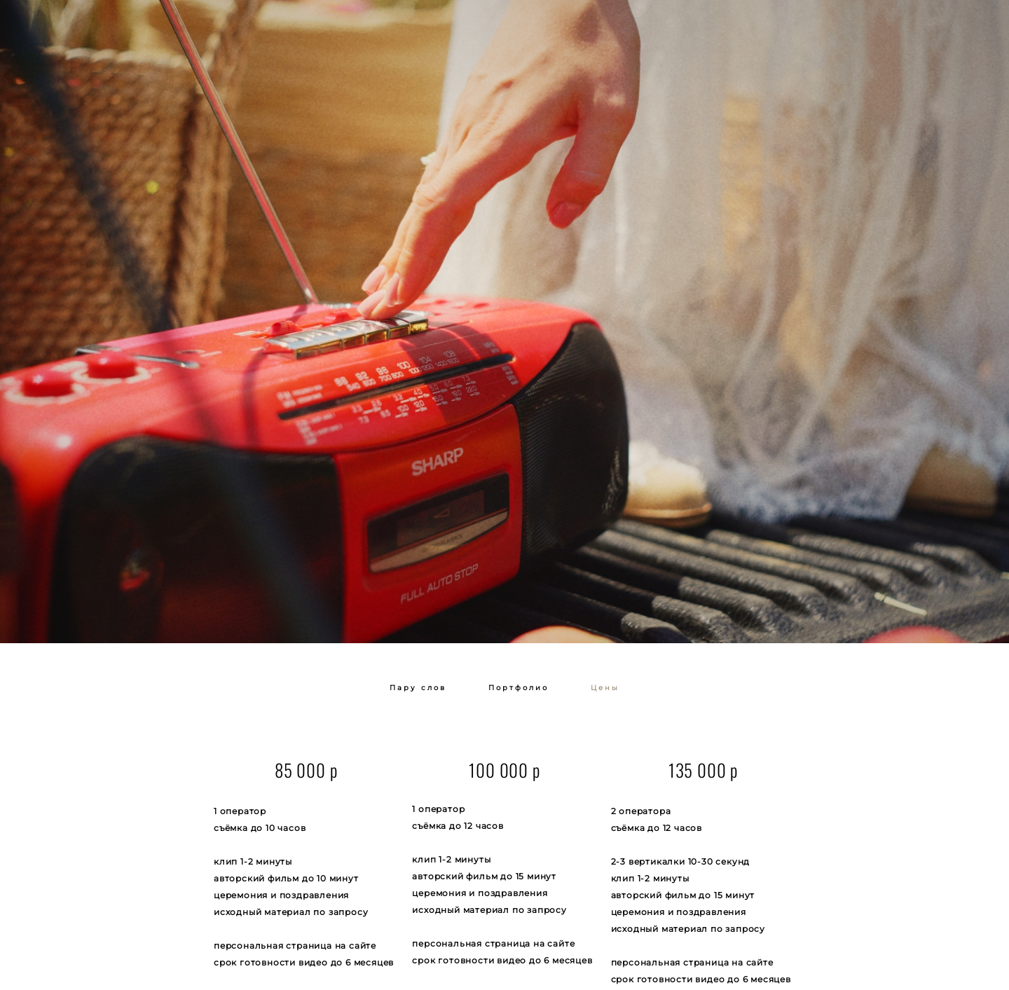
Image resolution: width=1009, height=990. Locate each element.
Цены (605, 687)
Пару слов (418, 687)
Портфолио (518, 687)
